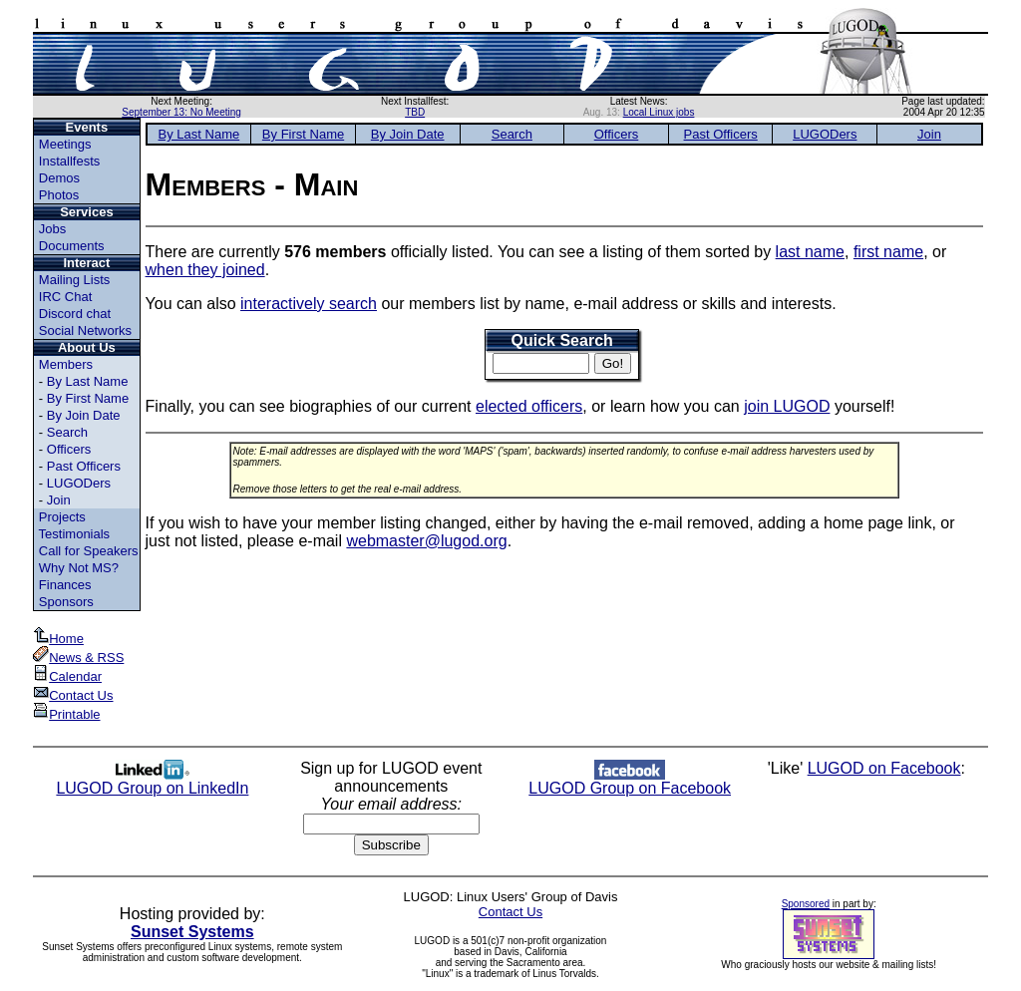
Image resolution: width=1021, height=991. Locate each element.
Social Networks (85, 330)
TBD (415, 112)
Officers (69, 449)
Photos (59, 194)
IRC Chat (65, 296)
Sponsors (66, 601)
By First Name (88, 398)
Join (59, 500)
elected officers (529, 406)
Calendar (67, 676)
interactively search (308, 303)
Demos (59, 177)
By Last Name (88, 381)
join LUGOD (787, 406)
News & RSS (78, 657)
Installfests (69, 161)
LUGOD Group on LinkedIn (152, 781)
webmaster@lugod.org (426, 540)
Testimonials (75, 533)
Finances (65, 584)
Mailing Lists (75, 279)
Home (58, 638)
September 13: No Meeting (181, 112)
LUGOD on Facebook (884, 768)
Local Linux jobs (659, 112)
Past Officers (84, 466)
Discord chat (75, 313)
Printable (66, 714)
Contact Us (73, 695)
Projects (62, 516)
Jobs (52, 228)
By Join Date (84, 415)
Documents (72, 245)
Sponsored (806, 903)
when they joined (205, 269)
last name (810, 251)
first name (888, 251)
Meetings (65, 144)
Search (67, 432)
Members (66, 364)
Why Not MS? (79, 567)
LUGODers (79, 483)
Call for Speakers (89, 550)
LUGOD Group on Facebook (629, 781)
